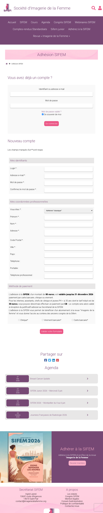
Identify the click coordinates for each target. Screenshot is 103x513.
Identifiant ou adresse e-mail (51, 81)
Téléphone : (15, 254)
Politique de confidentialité (72, 496)
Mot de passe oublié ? (51, 103)
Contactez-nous (72, 498)
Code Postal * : (17, 233)
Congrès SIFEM (61, 22)
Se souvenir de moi (51, 106)
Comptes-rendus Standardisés (17, 28)
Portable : (14, 261)
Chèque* (24, 313)
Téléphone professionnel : (21, 268)
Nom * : (13, 215)
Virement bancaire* (52, 313)
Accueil (18, 22)
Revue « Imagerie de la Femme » (84, 28)
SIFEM (28, 22)
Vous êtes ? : (16, 201)
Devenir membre (77, 456)
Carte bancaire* (81, 313)
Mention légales (72, 491)
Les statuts (72, 486)
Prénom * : (15, 208)
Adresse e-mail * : (18, 167)
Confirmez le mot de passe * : (23, 181)
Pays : (13, 247)
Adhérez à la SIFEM (57, 28)
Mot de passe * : (17, 174)
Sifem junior (40, 28)
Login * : (13, 160)
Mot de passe (51, 92)
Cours (37, 22)
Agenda (47, 22)
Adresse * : (15, 222)
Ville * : (13, 240)
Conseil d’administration (72, 494)
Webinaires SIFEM (80, 22)
